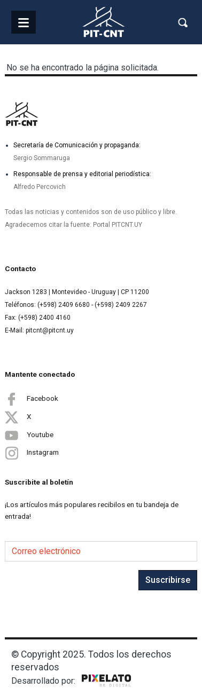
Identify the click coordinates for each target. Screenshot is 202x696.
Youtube (29, 435)
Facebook (31, 399)
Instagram (32, 453)
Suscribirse (167, 580)
